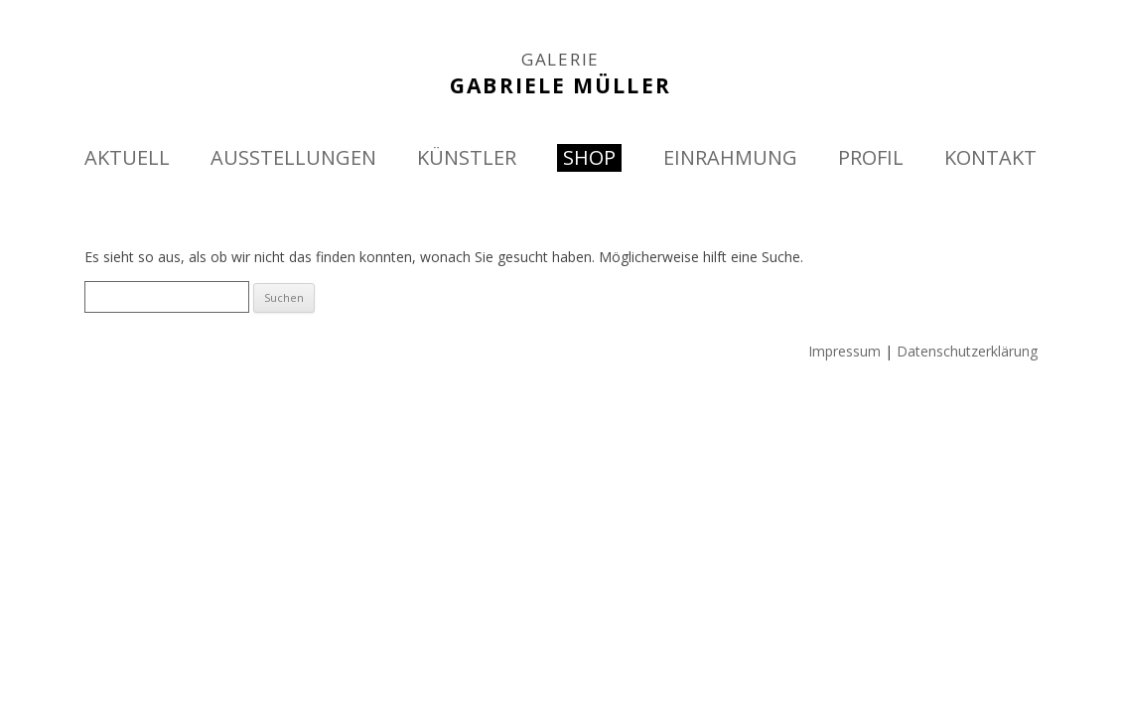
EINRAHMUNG (730, 157)
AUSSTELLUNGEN (293, 157)
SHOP (589, 157)
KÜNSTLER (466, 157)
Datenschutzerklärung (967, 351)
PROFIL (871, 157)
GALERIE (560, 60)
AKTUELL (127, 157)
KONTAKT (990, 157)
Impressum (844, 351)
